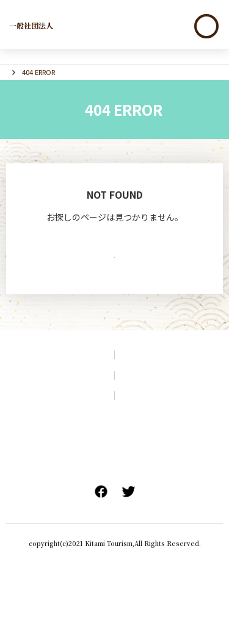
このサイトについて (57, 434)
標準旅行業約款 (52, 493)
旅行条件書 (118, 493)
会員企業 (115, 455)
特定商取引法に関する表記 (115, 508)
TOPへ (115, 277)
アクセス (171, 393)
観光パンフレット (57, 393)
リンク (171, 434)
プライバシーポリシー (171, 414)
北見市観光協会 (54, 25)
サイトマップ (57, 414)
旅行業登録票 (181, 493)
